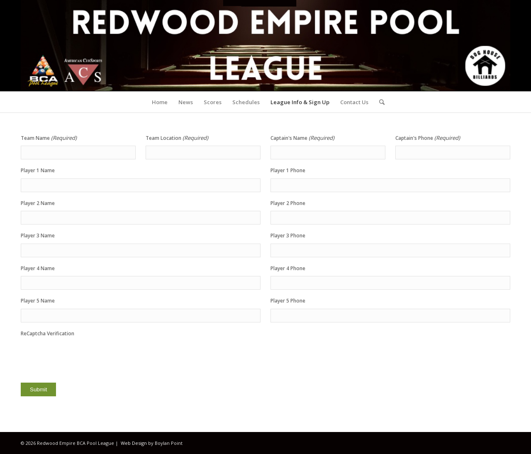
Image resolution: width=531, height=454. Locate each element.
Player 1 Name (38, 170)
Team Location (177, 138)
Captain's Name (302, 138)
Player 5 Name (38, 300)
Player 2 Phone (287, 203)
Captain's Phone (427, 138)
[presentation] (84, 357)
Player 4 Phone (287, 268)
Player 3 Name (38, 235)
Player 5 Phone (287, 300)
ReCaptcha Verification (47, 333)
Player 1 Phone (287, 170)
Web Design (134, 443)
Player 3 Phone (287, 235)
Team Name (49, 138)
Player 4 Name (38, 268)
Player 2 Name (38, 203)
